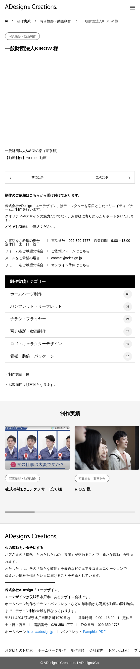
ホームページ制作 (26, 294)
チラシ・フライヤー (28, 319)
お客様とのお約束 (19, 650)
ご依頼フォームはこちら (70, 251)
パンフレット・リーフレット (36, 306)
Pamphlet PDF (94, 632)
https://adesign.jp (40, 632)
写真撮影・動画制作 (22, 36)
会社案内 (96, 650)
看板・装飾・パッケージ (32, 356)
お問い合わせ (118, 650)
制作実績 (78, 650)
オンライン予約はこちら (70, 265)
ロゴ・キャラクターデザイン (36, 344)
